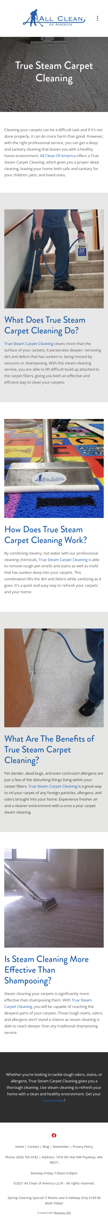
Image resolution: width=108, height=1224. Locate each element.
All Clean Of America (58, 155)
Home (19, 1146)
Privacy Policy (83, 1146)
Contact (33, 1146)
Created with (54, 1213)
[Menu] (97, 18)
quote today (53, 1100)
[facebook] (54, 1135)
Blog (46, 1146)
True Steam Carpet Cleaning (28, 343)
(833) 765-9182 (27, 1157)
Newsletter (61, 1146)
